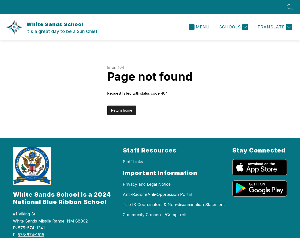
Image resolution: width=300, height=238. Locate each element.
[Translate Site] (274, 27)
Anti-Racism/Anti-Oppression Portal (157, 194)
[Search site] (290, 7)
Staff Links (133, 161)
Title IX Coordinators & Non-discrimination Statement (174, 204)
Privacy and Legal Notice (147, 184)
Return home (121, 110)
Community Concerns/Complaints (155, 214)
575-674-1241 (31, 227)
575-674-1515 (31, 234)
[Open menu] (199, 27)
